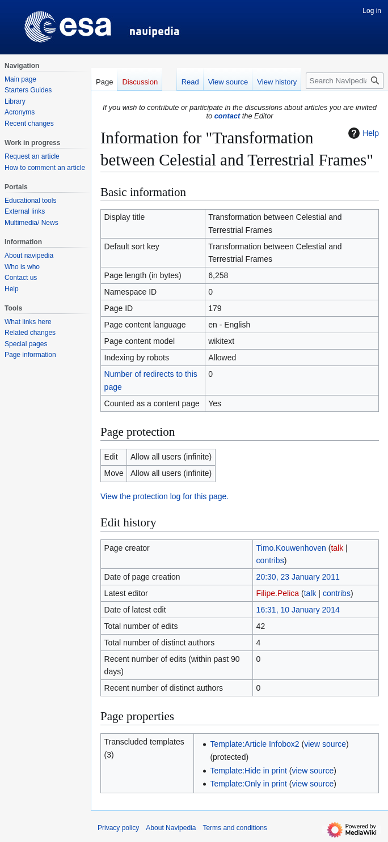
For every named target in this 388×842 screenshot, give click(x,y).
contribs (270, 560)
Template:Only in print (248, 783)
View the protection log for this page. (164, 496)
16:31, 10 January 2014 (298, 609)
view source (325, 744)
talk (337, 547)
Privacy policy (118, 828)
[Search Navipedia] (344, 81)
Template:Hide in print (248, 770)
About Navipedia (171, 828)
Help (362, 133)
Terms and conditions (235, 828)
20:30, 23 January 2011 (298, 576)
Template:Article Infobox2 (254, 744)
